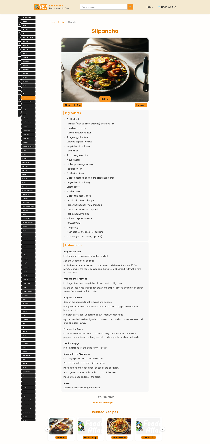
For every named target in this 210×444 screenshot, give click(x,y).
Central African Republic (28, 146)
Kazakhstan (26, 355)
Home (150, 7)
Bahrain (25, 65)
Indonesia (25, 319)
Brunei (24, 114)
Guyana (25, 295)
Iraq (23, 327)
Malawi (24, 416)
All (19, 17)
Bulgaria (25, 118)
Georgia (24, 263)
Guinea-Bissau (27, 291)
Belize (24, 86)
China (24, 158)
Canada (25, 142)
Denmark (25, 194)
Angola (24, 33)
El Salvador (25, 219)
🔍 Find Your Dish (167, 7)
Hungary (25, 307)
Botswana (25, 106)
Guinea (24, 287)
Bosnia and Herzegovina (28, 102)
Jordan (24, 351)
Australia (25, 49)
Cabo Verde (26, 130)
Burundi (25, 126)
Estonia (24, 231)
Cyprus (24, 186)
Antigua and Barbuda (28, 37)
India (24, 315)
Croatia (24, 178)
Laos (23, 376)
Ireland (24, 331)
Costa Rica (25, 174)
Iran (23, 323)
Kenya (24, 359)
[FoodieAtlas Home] (40, 7)
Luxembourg (26, 408)
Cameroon (25, 138)
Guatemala (26, 283)
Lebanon (25, 384)
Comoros (25, 166)
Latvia (24, 380)
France (24, 251)
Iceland (24, 311)
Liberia (24, 392)
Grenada (25, 279)
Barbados (25, 74)
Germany (25, 267)
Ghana (24, 271)
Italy (23, 339)
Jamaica (25, 343)
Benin (24, 90)
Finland (24, 247)
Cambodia (25, 134)
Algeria (24, 25)
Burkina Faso (26, 122)
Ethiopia (25, 239)
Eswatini (25, 235)
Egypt (24, 214)
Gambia (25, 259)
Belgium (25, 82)
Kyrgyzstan (26, 372)
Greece (24, 275)
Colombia (25, 162)
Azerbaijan (25, 57)
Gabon (24, 255)
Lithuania (25, 404)
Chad (24, 150)
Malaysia (25, 420)
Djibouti (25, 198)
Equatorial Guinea (28, 223)
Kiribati (24, 364)
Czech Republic (27, 190)
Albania (24, 21)
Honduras (25, 303)
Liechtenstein (27, 400)
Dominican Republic (28, 206)
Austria (24, 53)
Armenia (25, 45)
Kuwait (24, 368)
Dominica (25, 202)
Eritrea (24, 227)
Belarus (25, 78)
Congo (24, 170)
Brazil (24, 110)
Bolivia (24, 98)
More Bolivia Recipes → (105, 402)
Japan (24, 347)
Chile (24, 154)
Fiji (23, 243)
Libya (24, 396)
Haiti (24, 299)
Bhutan (24, 94)
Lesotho (24, 388)
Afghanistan (26, 17)
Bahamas (25, 61)
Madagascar (26, 412)
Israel (24, 335)
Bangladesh (26, 69)
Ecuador (25, 210)
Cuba (24, 182)
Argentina (25, 41)
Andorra (25, 29)
